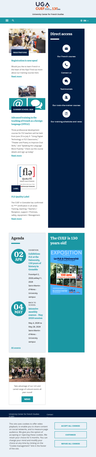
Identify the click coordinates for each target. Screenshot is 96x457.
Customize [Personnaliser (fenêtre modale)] (70, 423)
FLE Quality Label (20, 197)
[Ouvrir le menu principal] (7, 21)
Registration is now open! (24, 61)
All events (16, 347)
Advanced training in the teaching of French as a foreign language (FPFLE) (26, 121)
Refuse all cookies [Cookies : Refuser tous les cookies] (70, 432)
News (27, 399)
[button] (13, 21)
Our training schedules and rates (66, 121)
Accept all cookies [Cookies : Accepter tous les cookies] (70, 414)
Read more (16, 76)
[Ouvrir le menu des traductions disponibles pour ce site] (86, 21)
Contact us (66, 72)
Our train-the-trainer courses (66, 105)
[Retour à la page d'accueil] (48, 6)
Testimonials (66, 89)
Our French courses (66, 56)
